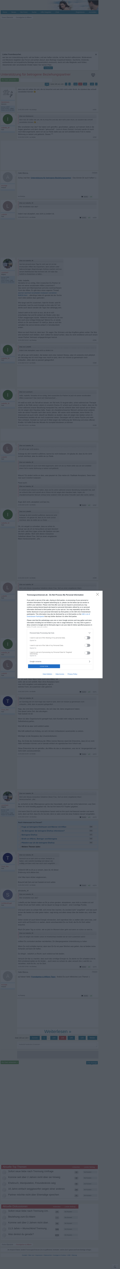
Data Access (60, 674)
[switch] (87, 637)
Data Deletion (47, 674)
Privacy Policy (72, 674)
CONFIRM (44, 666)
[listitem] (60, 633)
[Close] (98, 595)
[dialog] (60, 634)
